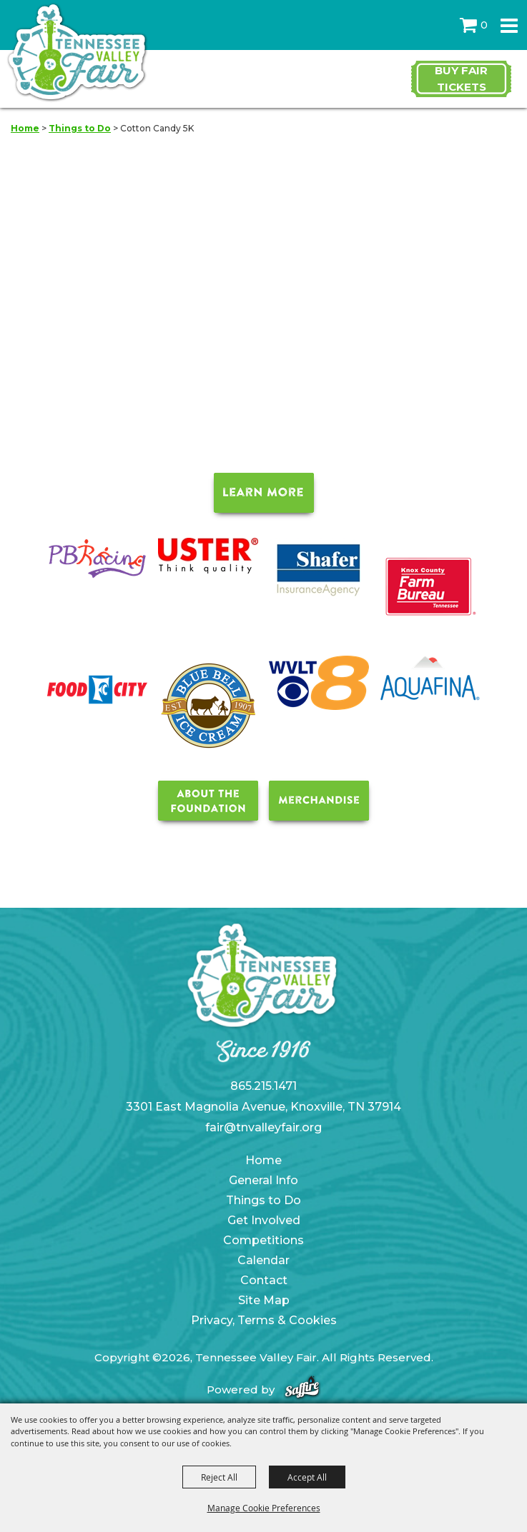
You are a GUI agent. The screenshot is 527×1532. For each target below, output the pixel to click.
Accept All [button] (307, 1477)
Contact (263, 1280)
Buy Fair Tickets (461, 79)
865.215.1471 (263, 1086)
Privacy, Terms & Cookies (264, 1320)
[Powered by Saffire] (302, 1389)
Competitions (263, 1240)
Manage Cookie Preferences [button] (263, 1507)
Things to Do (80, 128)
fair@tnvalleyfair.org (263, 1127)
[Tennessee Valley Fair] (77, 53)
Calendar (263, 1260)
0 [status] (484, 25)
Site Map (264, 1300)
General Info (263, 1180)
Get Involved (263, 1220)
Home (25, 128)
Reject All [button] (219, 1477)
